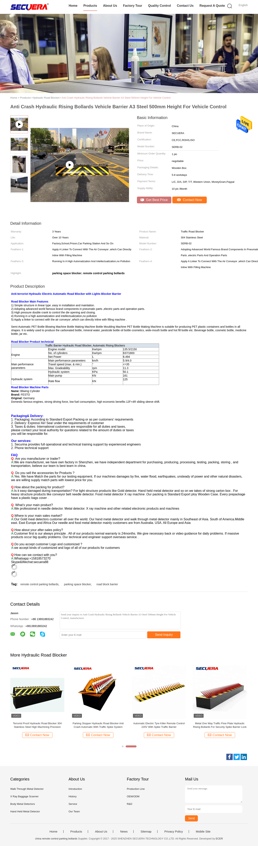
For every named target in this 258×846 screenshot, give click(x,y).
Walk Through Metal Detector (27, 788)
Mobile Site (203, 831)
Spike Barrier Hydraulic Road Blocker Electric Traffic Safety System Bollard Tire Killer (37, 725)
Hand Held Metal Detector (25, 811)
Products (90, 5)
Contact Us (185, 5)
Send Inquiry (164, 634)
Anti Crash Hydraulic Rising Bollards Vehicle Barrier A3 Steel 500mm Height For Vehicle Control (115, 97)
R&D (129, 803)
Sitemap (145, 831)
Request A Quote (212, 5)
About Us (110, 5)
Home (73, 5)
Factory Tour (132, 5)
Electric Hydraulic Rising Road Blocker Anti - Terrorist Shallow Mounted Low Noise (219, 725)
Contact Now (189, 200)
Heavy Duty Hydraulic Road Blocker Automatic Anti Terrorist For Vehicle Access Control (159, 725)
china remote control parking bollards (56, 838)
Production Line (136, 788)
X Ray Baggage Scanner (24, 796)
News (124, 831)
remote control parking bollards (39, 584)
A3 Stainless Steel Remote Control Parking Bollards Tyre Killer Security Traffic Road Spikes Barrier (98, 725)
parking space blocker (77, 584)
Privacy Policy (173, 831)
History (72, 796)
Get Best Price (154, 200)
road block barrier (107, 584)
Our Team (74, 811)
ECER (219, 838)
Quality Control (159, 5)
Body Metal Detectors (22, 803)
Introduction (75, 788)
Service (72, 803)
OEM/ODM (133, 796)
